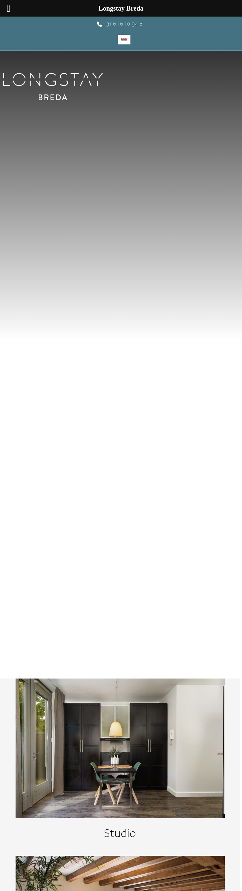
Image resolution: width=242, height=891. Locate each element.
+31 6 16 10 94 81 (121, 24)
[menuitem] (124, 39)
